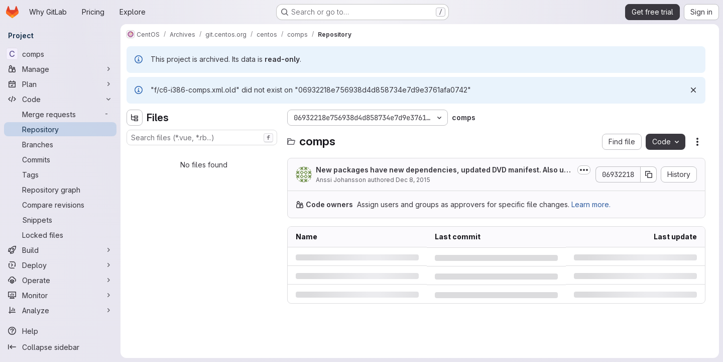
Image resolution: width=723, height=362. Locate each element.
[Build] (60, 250)
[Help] (60, 331)
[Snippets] (60, 220)
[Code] (60, 99)
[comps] (60, 54)
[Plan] (60, 84)
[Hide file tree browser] (135, 118)
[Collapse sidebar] (60, 347)
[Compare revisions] (60, 205)
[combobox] (202, 137)
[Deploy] (60, 265)
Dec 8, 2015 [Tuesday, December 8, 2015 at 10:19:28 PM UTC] (413, 180)
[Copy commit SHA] (649, 174)
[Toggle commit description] (583, 169)
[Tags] (60, 174)
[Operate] (60, 280)
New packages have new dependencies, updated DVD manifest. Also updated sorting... (444, 170)
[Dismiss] (693, 90)
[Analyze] (60, 310)
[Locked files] (60, 235)
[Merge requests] (60, 114)
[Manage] (60, 69)
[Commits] (60, 159)
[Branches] (60, 144)
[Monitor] (60, 295)
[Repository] (60, 129)
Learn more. (591, 204)
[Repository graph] (60, 190)
